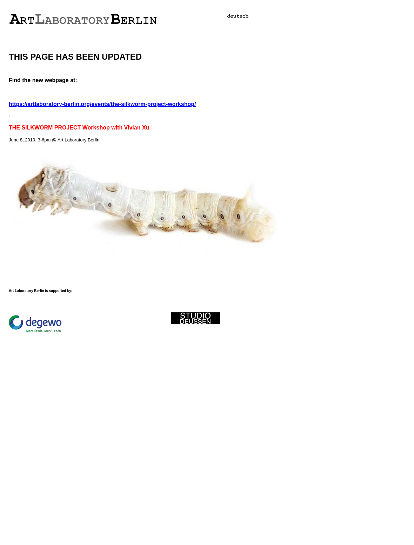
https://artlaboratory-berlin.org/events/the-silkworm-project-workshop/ (102, 104)
